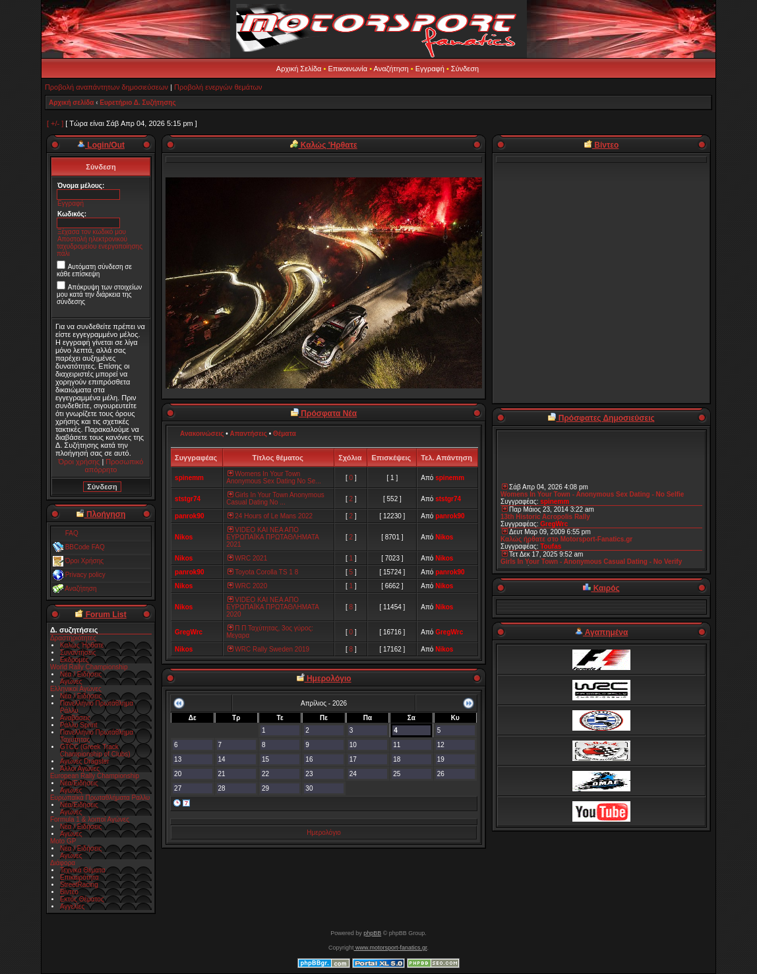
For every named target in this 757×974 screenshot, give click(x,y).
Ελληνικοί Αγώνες (76, 688)
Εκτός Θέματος (82, 899)
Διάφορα (62, 863)
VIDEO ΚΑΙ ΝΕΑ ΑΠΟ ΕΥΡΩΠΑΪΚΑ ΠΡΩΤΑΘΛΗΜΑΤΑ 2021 (272, 537)
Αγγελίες (72, 906)
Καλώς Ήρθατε (82, 645)
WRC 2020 (246, 586)
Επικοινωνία (347, 69)
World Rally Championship (89, 667)
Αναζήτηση (391, 69)
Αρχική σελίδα (71, 102)
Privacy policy (85, 574)
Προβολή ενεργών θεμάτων (218, 87)
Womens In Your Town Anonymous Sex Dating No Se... (273, 477)
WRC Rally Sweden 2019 (267, 649)
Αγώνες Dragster (84, 761)
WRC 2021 (246, 558)
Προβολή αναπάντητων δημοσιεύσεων (106, 87)
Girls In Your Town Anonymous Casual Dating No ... (275, 498)
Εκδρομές (74, 659)
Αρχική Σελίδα (299, 69)
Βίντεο (69, 892)
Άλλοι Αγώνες (80, 768)
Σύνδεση (465, 69)
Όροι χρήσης (79, 462)
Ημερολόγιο (324, 832)
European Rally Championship (94, 775)
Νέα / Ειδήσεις (81, 674)
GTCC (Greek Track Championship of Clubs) (95, 750)
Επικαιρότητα (79, 877)
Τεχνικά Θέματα (83, 870)
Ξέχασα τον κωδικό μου (91, 231)
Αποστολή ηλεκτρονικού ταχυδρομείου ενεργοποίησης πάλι (99, 246)
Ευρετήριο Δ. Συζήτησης (137, 102)
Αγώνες (71, 681)
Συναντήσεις (78, 652)
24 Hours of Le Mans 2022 (269, 516)
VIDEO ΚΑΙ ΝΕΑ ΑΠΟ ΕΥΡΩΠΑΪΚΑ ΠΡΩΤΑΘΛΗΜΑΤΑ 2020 (272, 607)
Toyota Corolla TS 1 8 (262, 572)
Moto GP (63, 841)
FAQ (71, 533)
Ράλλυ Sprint (79, 725)
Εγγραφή (429, 69)
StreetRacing (79, 884)
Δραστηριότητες (73, 638)
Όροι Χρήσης (84, 560)
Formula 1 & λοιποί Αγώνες (89, 819)
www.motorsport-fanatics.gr (390, 947)
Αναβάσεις (75, 717)
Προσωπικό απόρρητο (113, 465)
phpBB (372, 933)
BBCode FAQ (85, 547)
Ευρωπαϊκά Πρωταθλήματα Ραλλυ (100, 797)
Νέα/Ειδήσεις (79, 783)
